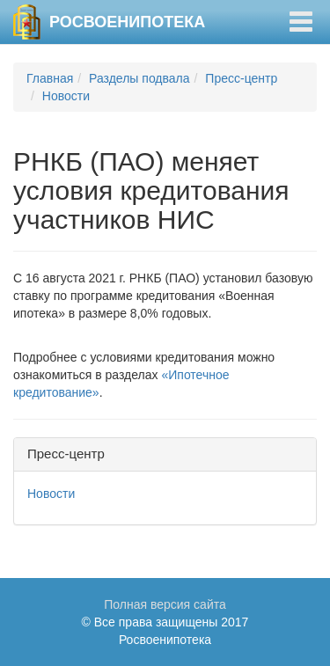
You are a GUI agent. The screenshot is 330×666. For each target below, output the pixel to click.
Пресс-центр (241, 78)
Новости (66, 96)
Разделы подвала (139, 78)
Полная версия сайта (165, 604)
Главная (49, 78)
